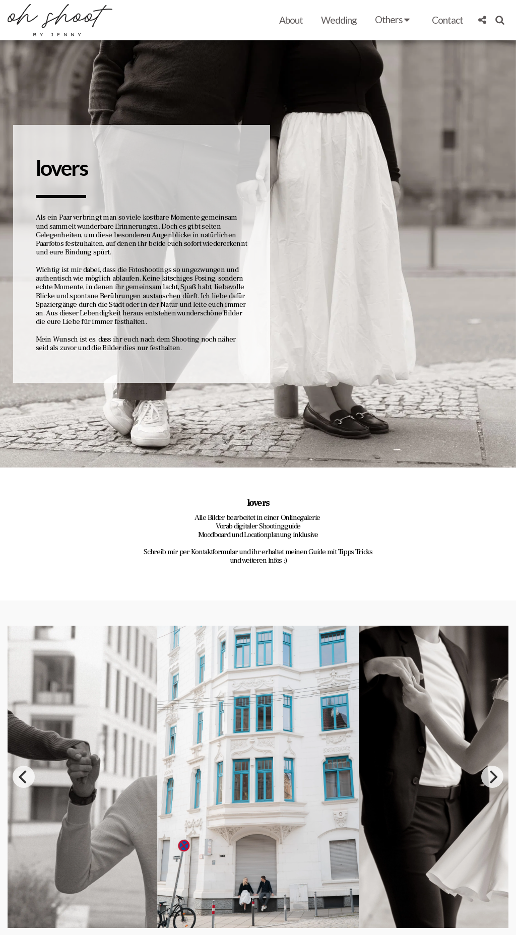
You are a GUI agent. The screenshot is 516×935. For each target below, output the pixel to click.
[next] (492, 824)
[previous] (24, 824)
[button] (394, 20)
